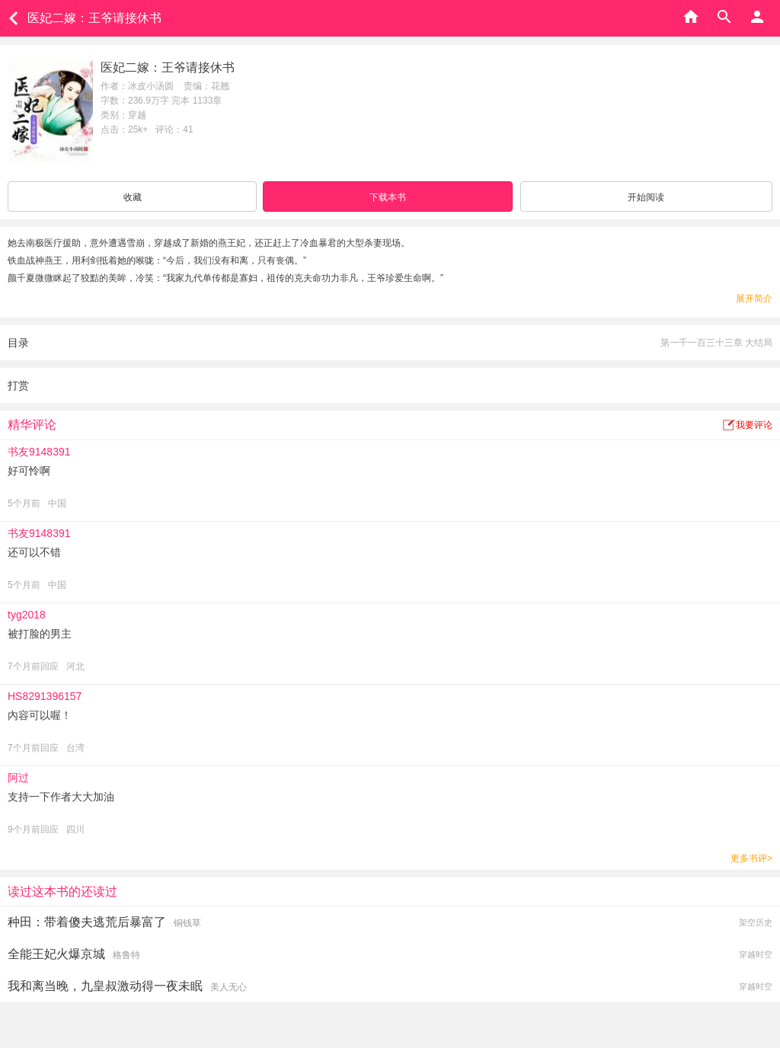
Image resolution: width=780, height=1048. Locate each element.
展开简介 (754, 298)
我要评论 (754, 425)
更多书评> (751, 858)
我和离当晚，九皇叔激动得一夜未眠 (105, 985)
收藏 (132, 197)
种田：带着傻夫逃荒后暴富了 (87, 921)
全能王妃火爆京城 (56, 953)
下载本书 (387, 197)
